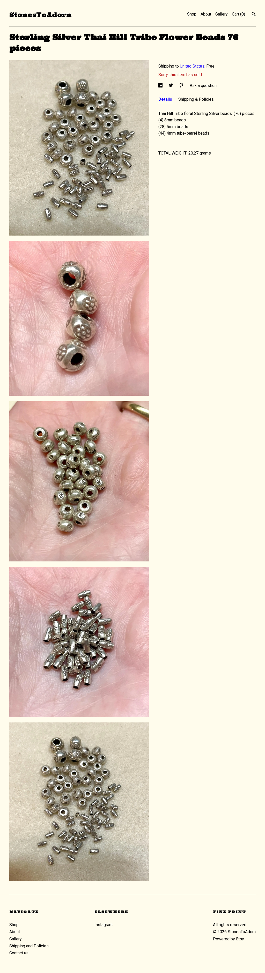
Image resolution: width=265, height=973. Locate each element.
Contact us (18, 952)
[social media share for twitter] (171, 85)
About (206, 14)
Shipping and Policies (29, 945)
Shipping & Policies (196, 99)
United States (192, 66)
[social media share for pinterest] (182, 85)
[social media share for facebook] (161, 85)
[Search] (254, 15)
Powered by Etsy (228, 939)
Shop (191, 14)
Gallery (221, 14)
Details (165, 99)
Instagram (103, 924)
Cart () (238, 14)
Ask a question (203, 85)
